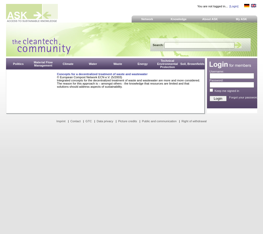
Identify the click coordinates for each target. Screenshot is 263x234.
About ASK (210, 19)
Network (147, 19)
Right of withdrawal (194, 121)
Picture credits (127, 121)
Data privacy (105, 121)
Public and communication (159, 121)
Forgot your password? (244, 97)
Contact (75, 121)
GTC (89, 121)
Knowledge (179, 19)
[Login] (234, 6)
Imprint (61, 121)
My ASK (241, 19)
